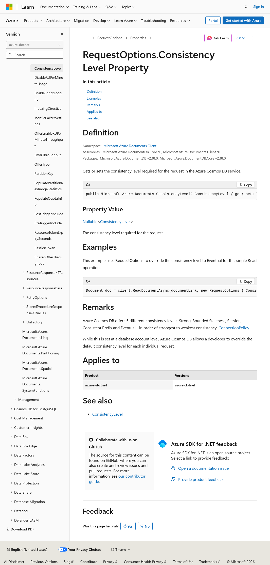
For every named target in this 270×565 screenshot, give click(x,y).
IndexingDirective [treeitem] (47, 108)
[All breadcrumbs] (87, 38)
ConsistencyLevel (115, 221)
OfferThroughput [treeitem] (47, 154)
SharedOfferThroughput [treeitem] (48, 260)
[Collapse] (62, 34)
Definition (94, 91)
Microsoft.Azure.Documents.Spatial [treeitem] (36, 365)
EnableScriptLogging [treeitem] (48, 96)
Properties (138, 37)
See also (93, 118)
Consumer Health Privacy (143, 561)
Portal (213, 20)
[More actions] (252, 38)
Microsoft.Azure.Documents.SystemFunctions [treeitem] (35, 384)
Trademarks (208, 561)
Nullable (90, 221)
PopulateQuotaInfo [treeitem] (48, 201)
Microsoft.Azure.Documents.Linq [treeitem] (35, 334)
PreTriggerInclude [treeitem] (48, 223)
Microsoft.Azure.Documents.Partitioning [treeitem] (40, 350)
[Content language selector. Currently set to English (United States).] (27, 549)
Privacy (108, 561)
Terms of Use (183, 561)
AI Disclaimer (14, 561)
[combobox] (34, 45)
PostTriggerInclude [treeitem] (48, 213)
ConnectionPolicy (234, 327)
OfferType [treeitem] (41, 164)
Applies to (94, 111)
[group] (170, 194)
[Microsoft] (9, 7)
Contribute (88, 561)
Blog (67, 561)
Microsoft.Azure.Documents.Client (129, 145)
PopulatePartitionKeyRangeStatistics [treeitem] (48, 186)
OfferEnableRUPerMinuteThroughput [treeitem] (48, 139)
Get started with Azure (243, 20)
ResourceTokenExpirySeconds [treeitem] (48, 235)
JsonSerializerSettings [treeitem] (48, 121)
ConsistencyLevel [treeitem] (48, 68)
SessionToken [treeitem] (44, 247)
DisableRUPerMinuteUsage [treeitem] (48, 80)
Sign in (258, 6)
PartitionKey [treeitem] (43, 173)
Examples (94, 98)
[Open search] (246, 6)
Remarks (93, 104)
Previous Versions (44, 561)
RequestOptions (109, 37)
